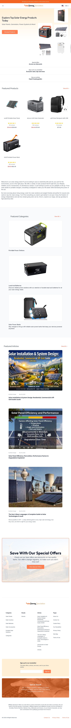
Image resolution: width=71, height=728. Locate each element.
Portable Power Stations (16, 250)
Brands (23, 616)
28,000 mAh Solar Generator (35, 118)
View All (66, 88)
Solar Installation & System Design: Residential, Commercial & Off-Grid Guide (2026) (43, 619)
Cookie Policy (56, 623)
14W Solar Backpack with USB (59, 118)
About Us (55, 616)
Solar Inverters (9, 620)
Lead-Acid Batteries (15, 285)
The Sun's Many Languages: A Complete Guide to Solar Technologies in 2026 (42, 638)
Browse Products (10, 32)
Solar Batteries (9, 623)
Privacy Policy (57, 630)
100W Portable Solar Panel (12, 118)
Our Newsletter (57, 627)
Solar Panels (9, 616)
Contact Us (56, 620)
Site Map (55, 634)
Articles (39, 649)
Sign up (47, 671)
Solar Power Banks (15, 324)
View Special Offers (35, 567)
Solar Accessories (10, 627)
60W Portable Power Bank (12, 157)
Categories (8, 635)
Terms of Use (56, 637)
